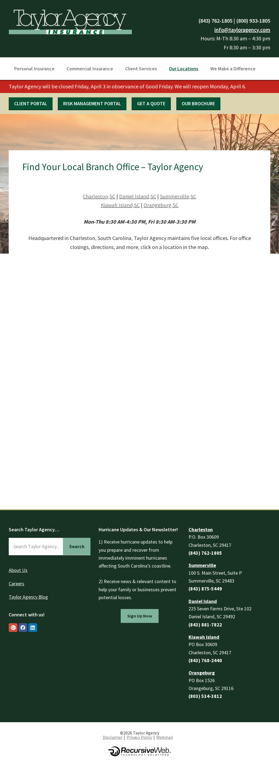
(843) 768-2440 (205, 660)
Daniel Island (203, 601)
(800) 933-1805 (253, 20)
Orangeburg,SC (161, 205)
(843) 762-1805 (215, 20)
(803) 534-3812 (205, 696)
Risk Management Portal (92, 103)
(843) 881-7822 (205, 625)
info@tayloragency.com (242, 29)
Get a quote (151, 103)
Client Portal (30, 103)
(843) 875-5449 (205, 589)
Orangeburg (202, 673)
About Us (18, 570)
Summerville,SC (178, 196)
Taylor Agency (70, 21)
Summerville (202, 565)
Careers (16, 583)
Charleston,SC (99, 196)
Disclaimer (113, 737)
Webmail (164, 737)
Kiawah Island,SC (120, 205)
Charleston (201, 529)
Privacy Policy (139, 737)
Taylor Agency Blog (28, 597)
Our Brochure (198, 103)
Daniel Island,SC (137, 196)
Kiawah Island (204, 637)
